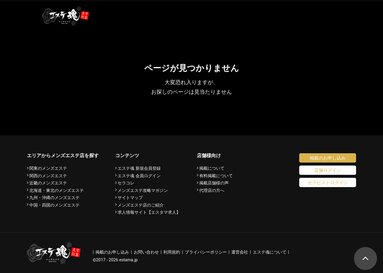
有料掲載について (216, 176)
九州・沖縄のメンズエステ (54, 197)
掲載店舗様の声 (214, 183)
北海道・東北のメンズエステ (56, 190)
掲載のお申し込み (328, 157)
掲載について (211, 168)
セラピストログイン (328, 182)
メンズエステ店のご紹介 (141, 205)
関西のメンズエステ (48, 176)
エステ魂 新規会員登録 (139, 168)
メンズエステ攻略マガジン (143, 190)
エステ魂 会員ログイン (139, 176)
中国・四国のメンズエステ (54, 205)
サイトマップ (130, 197)
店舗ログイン (327, 170)
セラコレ (126, 183)
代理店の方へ (211, 190)
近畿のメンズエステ (48, 183)
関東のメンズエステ (48, 168)
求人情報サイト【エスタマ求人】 (149, 212)
